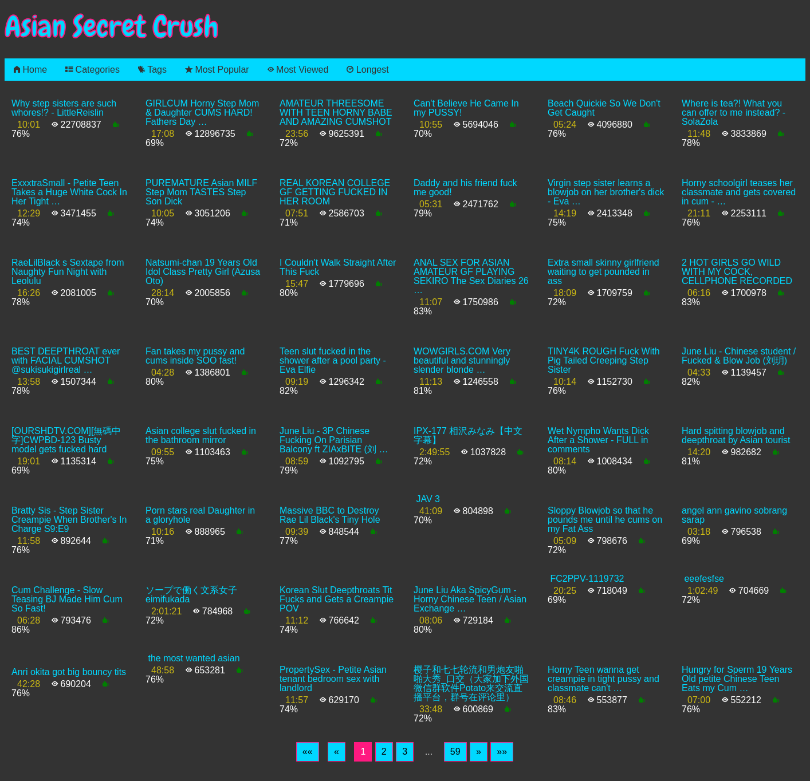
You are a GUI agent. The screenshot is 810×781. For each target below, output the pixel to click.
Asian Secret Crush (112, 26)
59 (455, 751)
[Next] (478, 752)
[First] (307, 752)
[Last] (501, 752)
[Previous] (336, 752)
